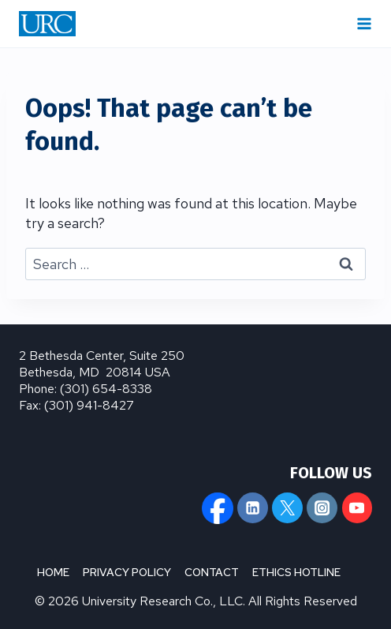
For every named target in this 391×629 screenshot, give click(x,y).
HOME (53, 572)
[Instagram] (322, 507)
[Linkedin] (252, 507)
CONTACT (211, 572)
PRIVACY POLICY (127, 572)
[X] (287, 507)
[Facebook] (218, 507)
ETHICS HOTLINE (296, 572)
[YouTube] (357, 507)
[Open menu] (364, 24)
